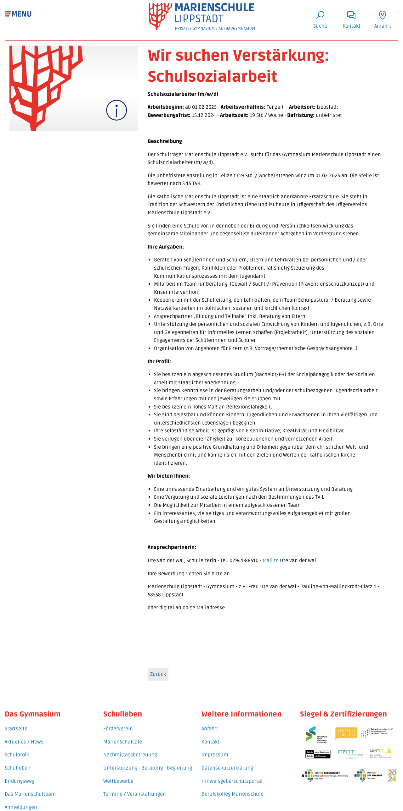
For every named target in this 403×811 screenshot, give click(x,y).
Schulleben (18, 761)
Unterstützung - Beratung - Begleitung (147, 761)
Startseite (16, 722)
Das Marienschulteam (30, 787)
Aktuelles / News (24, 735)
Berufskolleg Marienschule (233, 787)
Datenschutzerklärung (227, 761)
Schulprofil (17, 748)
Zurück (158, 676)
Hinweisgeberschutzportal (232, 774)
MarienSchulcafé (122, 735)
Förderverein (118, 722)
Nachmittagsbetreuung (130, 748)
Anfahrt (210, 722)
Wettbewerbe (118, 774)
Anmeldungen (21, 800)
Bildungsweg (19, 774)
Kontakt (210, 735)
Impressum (215, 748)
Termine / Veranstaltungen (134, 787)
